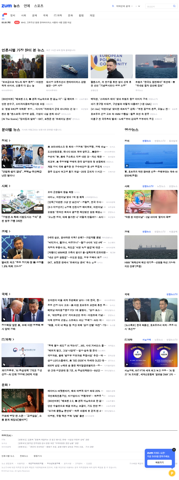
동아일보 (173, 140)
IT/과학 (58, 15)
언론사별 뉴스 (8, 455)
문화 (70, 15)
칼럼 (81, 15)
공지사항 (67, 463)
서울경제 (173, 231)
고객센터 (78, 463)
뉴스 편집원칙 (7, 463)
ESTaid (6, 471)
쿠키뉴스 (139, 90)
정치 (12, 15)
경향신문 (94, 90)
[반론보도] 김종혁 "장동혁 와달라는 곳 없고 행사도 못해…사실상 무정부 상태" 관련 (53, 439)
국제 (45, 15)
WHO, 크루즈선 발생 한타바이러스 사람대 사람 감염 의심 (46, 22)
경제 (34, 15)
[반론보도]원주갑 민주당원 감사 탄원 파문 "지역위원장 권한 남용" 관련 (48, 443)
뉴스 (17, 6)
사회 (23, 15)
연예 (27, 6)
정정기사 (6, 435)
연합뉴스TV (159, 140)
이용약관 (21, 463)
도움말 (89, 463)
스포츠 (38, 6)
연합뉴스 (146, 140)
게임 (92, 15)
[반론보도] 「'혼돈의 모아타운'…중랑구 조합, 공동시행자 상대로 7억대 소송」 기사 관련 (56, 446)
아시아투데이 (7, 90)
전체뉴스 (24, 455)
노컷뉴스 (161, 186)
